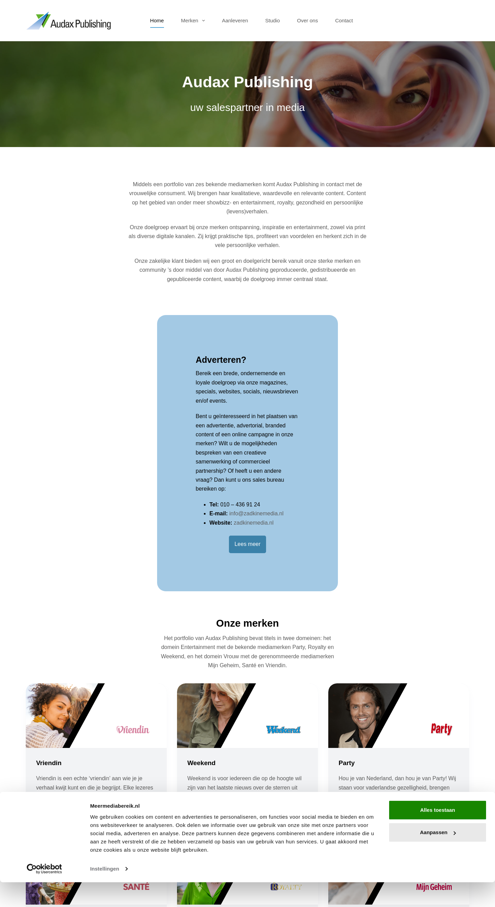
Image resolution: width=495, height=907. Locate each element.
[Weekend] (247, 592)
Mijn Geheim (359, 796)
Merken (194, 20)
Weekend (202, 639)
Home (157, 20)
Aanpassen (438, 857)
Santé (45, 796)
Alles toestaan (437, 835)
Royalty (199, 796)
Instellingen (104, 893)
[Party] (398, 592)
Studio (272, 20)
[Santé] (96, 749)
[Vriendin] (96, 592)
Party (347, 639)
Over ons (307, 20)
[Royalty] (247, 749)
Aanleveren (235, 20)
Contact (344, 20)
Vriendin (49, 639)
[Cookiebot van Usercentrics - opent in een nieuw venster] (44, 893)
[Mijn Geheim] (398, 749)
